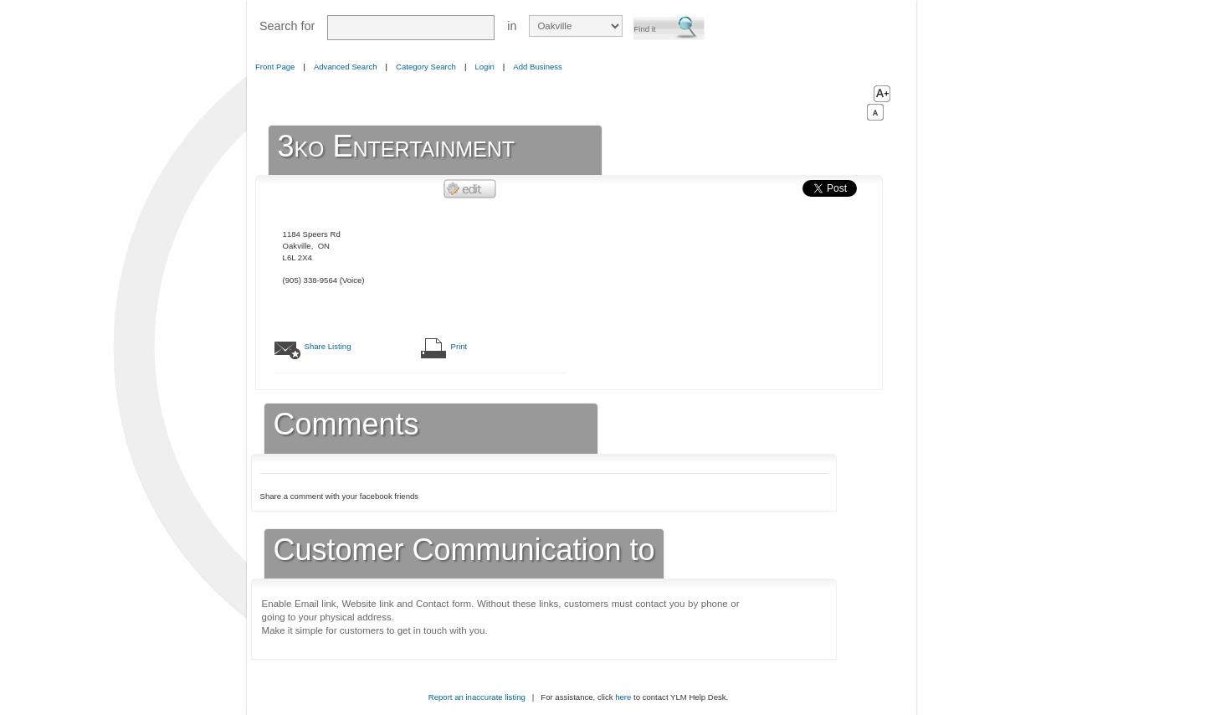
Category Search (426, 66)
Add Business (537, 66)
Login (484, 66)
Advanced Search (345, 66)
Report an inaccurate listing (477, 697)
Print (459, 346)
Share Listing (328, 346)
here (623, 697)
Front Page (275, 66)
